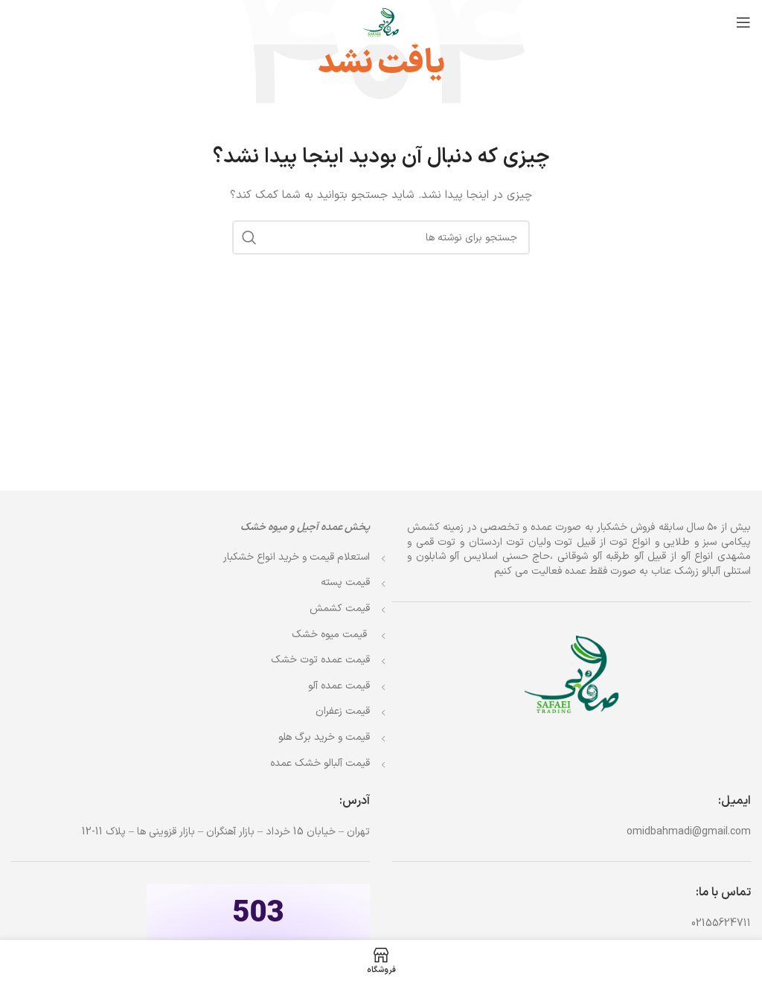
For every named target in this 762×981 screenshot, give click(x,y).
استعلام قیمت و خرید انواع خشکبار (296, 557)
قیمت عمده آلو (339, 686)
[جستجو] (381, 237)
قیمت (331, 634)
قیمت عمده (320, 660)
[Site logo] (381, 22)
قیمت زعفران (343, 711)
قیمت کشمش (340, 608)
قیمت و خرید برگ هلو (324, 737)
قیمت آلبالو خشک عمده (320, 763)
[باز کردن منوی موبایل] (743, 22)
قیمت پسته (345, 582)
